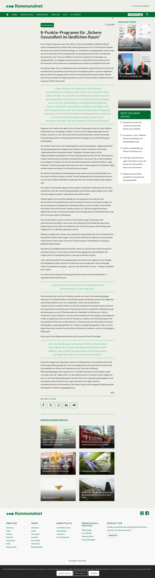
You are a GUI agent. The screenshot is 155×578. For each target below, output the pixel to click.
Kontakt (9, 537)
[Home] (7, 14)
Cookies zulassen (64, 573)
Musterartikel (87, 536)
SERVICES (55, 14)
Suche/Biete (62, 531)
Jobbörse (61, 534)
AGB (8, 543)
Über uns (10, 527)
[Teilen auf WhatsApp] (58, 405)
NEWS (14, 14)
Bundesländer (37, 547)
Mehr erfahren (80, 573)
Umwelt (34, 537)
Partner (9, 534)
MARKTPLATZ (26, 14)
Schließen (93, 573)
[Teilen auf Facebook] (43, 405)
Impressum (10, 540)
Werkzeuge (86, 530)
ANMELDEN (135, 14)
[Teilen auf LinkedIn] (66, 405)
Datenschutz (11, 547)
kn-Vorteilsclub (63, 537)
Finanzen (35, 527)
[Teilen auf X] (50, 405)
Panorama (35, 543)
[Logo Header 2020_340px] (21, 6)
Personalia (35, 540)
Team (8, 531)
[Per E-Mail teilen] (74, 405)
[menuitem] (147, 14)
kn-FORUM (76, 14)
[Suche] (147, 14)
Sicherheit (35, 534)
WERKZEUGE (42, 14)
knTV (65, 14)
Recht (33, 531)
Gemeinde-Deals (63, 527)
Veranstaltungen (88, 539)
